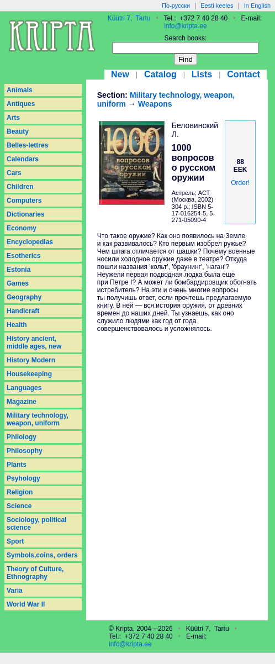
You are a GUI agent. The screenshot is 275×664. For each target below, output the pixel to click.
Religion (20, 492)
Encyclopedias (30, 242)
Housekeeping (29, 374)
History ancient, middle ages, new (34, 342)
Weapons (155, 103)
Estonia (18, 269)
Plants (17, 464)
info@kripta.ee (185, 26)
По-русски (176, 5)
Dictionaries (26, 214)
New (120, 74)
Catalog (160, 74)
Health (17, 325)
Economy (21, 228)
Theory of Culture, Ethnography (35, 573)
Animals (20, 90)
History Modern (31, 360)
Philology (21, 437)
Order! (240, 183)
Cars (14, 173)
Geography (24, 297)
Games (18, 283)
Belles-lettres (27, 145)
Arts (13, 118)
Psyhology (23, 478)
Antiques (21, 104)
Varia (15, 590)
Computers (24, 200)
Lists (202, 74)
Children (20, 187)
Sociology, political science (36, 523)
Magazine (21, 401)
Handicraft (23, 311)
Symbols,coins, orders (42, 555)
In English (257, 5)
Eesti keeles (216, 5)
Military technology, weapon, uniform (37, 419)
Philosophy (25, 451)
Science (19, 506)
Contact (243, 74)
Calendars (23, 159)
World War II (26, 604)
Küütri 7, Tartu (129, 18)
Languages (24, 388)
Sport (15, 541)
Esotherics (23, 256)
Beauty (18, 131)
